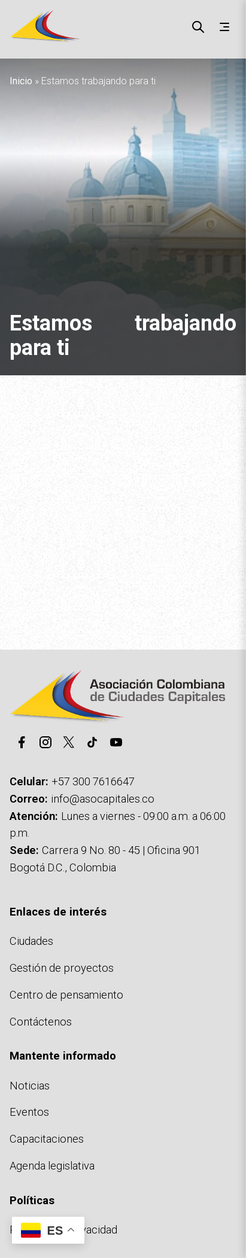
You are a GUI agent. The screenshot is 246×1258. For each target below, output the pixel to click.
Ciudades (31, 941)
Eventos (29, 1112)
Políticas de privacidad (63, 1229)
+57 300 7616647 (93, 781)
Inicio (21, 81)
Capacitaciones (47, 1138)
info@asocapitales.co (102, 798)
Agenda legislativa (52, 1165)
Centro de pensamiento (66, 994)
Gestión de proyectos (62, 968)
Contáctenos (41, 1021)
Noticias (30, 1085)
